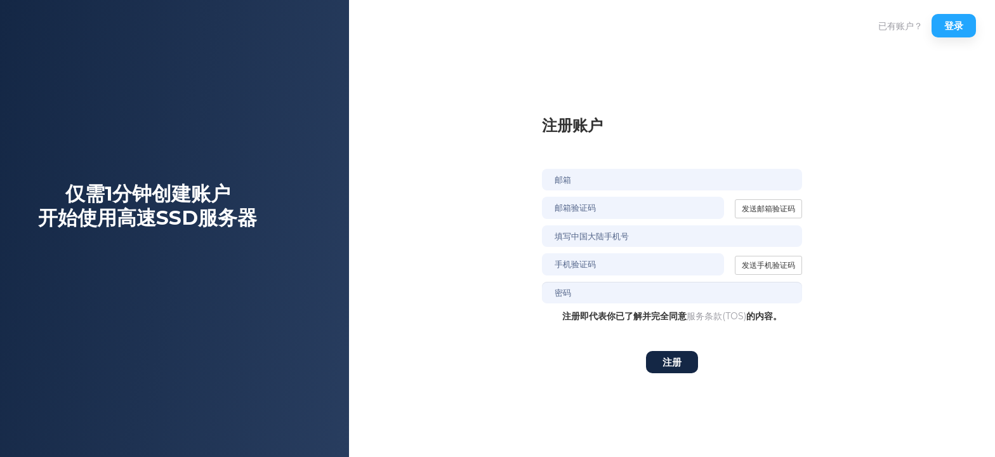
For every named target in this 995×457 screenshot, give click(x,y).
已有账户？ (900, 26)
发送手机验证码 (768, 265)
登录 (953, 26)
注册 (672, 362)
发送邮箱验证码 (768, 208)
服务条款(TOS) (716, 316)
